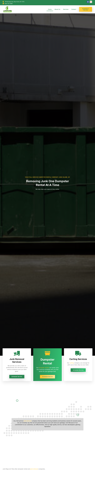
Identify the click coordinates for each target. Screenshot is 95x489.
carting (72, 363)
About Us (57, 9)
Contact (73, 9)
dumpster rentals (44, 367)
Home (50, 9)
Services (65, 9)
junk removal (27, 421)
